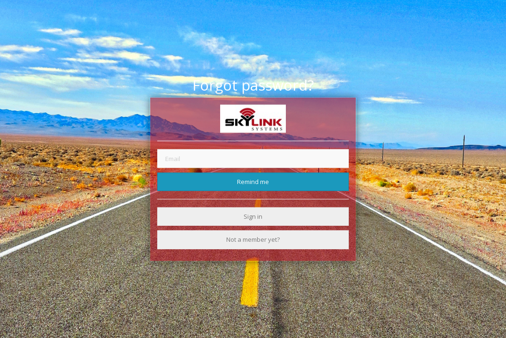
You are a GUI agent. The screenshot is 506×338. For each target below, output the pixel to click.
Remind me (253, 181)
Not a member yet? (253, 239)
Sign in (253, 216)
